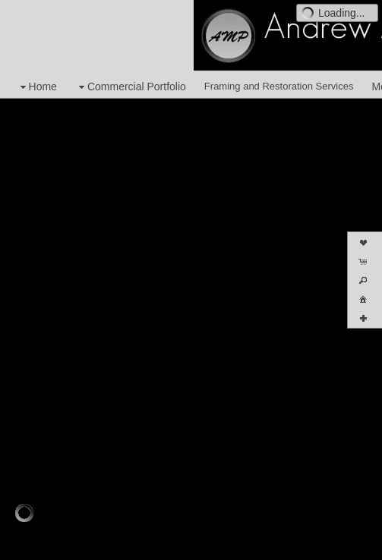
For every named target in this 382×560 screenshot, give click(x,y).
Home (37, 86)
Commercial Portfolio (130, 86)
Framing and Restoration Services (279, 86)
